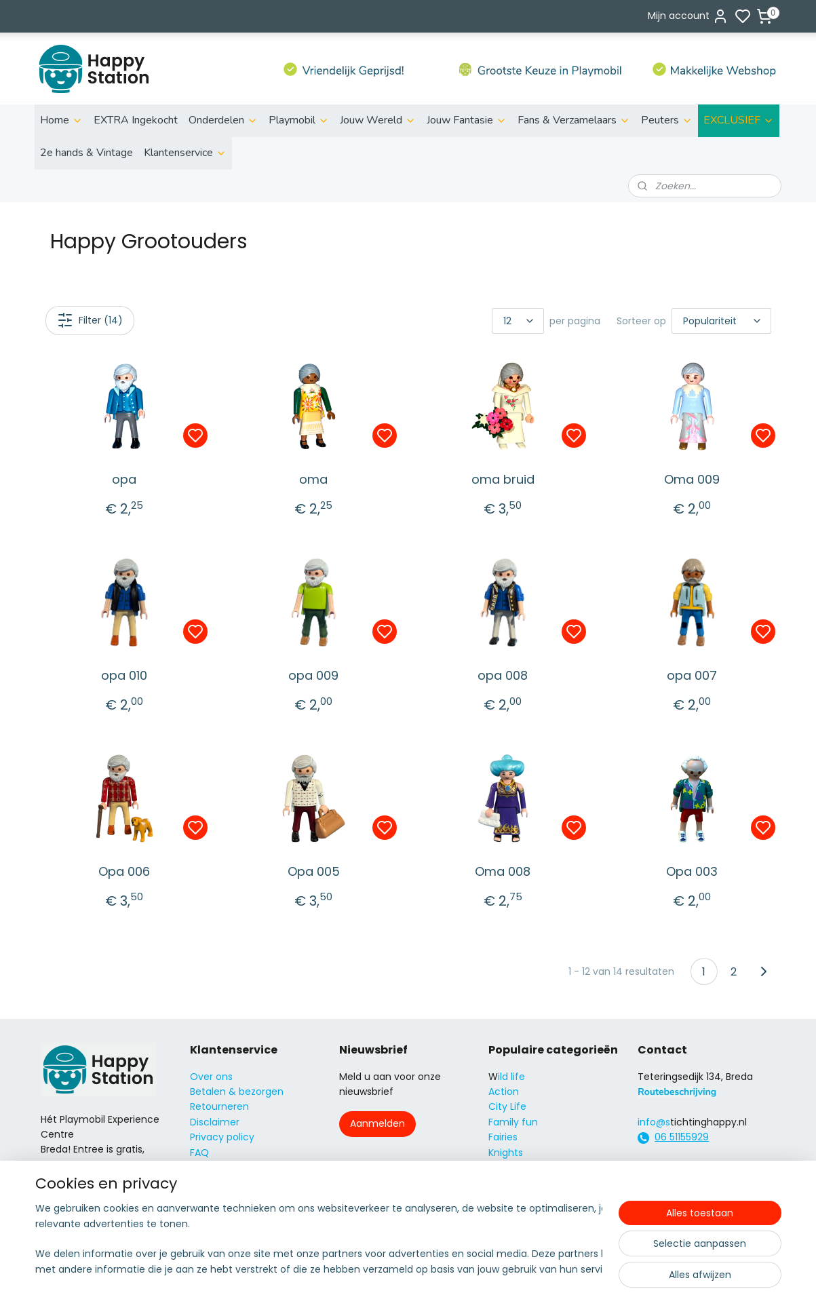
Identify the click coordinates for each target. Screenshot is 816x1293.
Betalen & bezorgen (237, 1091)
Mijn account (688, 16)
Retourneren (219, 1106)
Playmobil (299, 120)
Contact (210, 1167)
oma (313, 479)
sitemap (457, 1267)
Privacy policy (222, 1137)
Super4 (505, 1182)
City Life (507, 1106)
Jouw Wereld (378, 120)
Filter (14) (89, 320)
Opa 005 (313, 871)
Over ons (211, 1076)
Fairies (503, 1137)
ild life (511, 1076)
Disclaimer (214, 1122)
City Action (514, 1198)
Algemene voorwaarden (247, 1182)
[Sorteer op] (721, 321)
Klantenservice (185, 152)
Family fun (513, 1122)
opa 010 (124, 675)
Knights (505, 1152)
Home (61, 120)
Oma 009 (692, 479)
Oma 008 (502, 871)
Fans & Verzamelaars (574, 120)
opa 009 (313, 675)
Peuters (667, 120)
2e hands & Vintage (86, 152)
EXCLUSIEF (738, 120)
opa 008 (503, 675)
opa (124, 479)
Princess (507, 1167)
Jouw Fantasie (467, 120)
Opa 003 (692, 871)
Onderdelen (223, 120)
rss (485, 1267)
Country (507, 1213)
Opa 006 (124, 871)
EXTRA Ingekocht (136, 120)
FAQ (199, 1152)
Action (503, 1091)
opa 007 (692, 675)
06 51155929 (682, 1137)
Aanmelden (377, 1123)
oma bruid (502, 479)
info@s (654, 1122)
